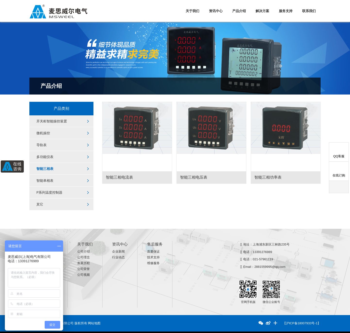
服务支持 (285, 11)
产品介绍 (239, 11)
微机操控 (43, 133)
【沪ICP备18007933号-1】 (302, 323)
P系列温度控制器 (49, 192)
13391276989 (262, 252)
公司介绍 (83, 251)
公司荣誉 (83, 269)
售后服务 (155, 244)
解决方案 (262, 11)
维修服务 (153, 263)
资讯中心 (216, 11)
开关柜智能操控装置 (51, 121)
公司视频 (83, 275)
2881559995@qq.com (269, 267)
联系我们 (309, 11)
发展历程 (83, 263)
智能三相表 (44, 169)
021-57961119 (263, 259)
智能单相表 (44, 180)
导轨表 (41, 145)
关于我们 (192, 11)
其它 (39, 204)
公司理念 (83, 257)
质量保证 (153, 251)
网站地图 (94, 323)
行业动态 (118, 257)
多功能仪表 (44, 157)
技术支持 (153, 257)
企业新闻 (118, 251)
